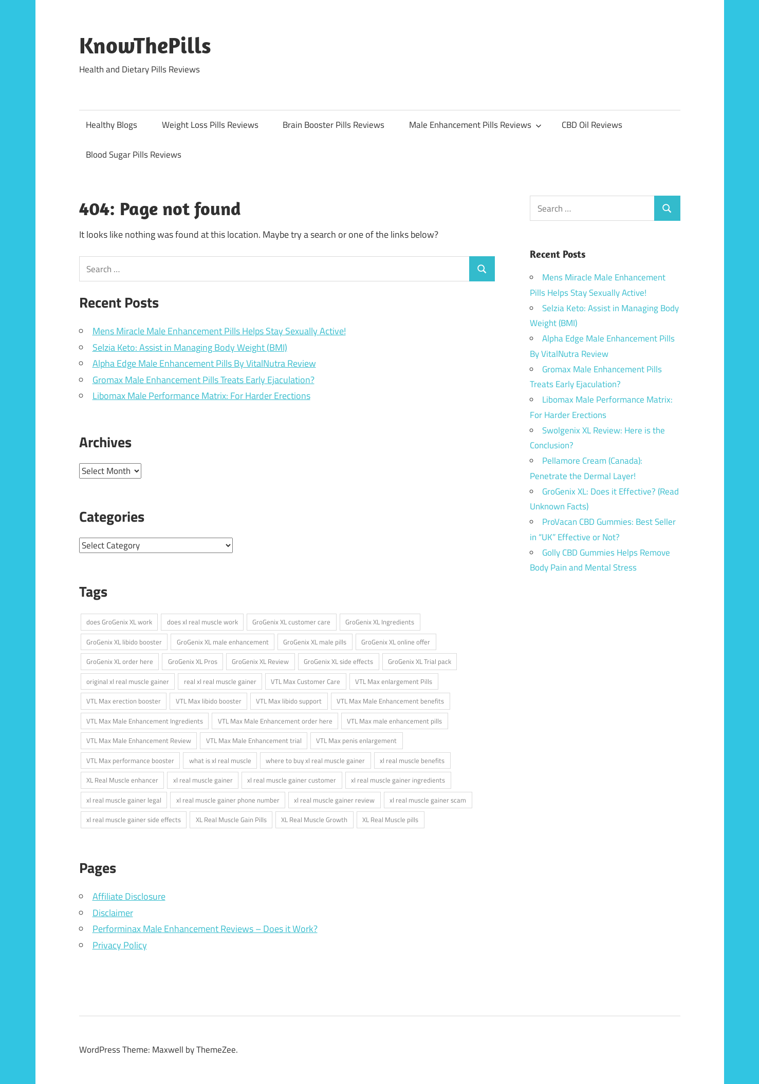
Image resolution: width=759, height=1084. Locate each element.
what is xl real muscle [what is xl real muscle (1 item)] (220, 760)
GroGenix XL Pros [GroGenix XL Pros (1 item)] (192, 661)
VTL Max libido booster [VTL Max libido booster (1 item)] (209, 701)
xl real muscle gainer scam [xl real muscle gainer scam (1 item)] (428, 800)
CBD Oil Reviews (592, 124)
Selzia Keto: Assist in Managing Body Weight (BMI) (189, 347)
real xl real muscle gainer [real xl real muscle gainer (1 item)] (220, 681)
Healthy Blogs (111, 124)
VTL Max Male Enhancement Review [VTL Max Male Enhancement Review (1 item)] (138, 740)
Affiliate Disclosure (128, 896)
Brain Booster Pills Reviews (333, 124)
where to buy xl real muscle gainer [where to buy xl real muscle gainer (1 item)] (315, 760)
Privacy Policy (119, 945)
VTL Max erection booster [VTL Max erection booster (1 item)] (123, 701)
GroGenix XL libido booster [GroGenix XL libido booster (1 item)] (124, 642)
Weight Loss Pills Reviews (210, 124)
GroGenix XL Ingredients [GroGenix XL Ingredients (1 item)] (379, 622)
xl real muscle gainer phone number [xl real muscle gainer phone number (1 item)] (228, 800)
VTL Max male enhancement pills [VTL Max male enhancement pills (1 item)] (394, 721)
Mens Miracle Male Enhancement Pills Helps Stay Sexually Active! (219, 331)
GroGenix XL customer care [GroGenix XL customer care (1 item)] (291, 622)
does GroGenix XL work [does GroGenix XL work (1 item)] (119, 622)
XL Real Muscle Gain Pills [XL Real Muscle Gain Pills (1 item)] (231, 819)
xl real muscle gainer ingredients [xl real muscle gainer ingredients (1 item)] (398, 780)
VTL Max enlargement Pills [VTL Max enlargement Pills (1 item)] (393, 681)
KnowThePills (145, 45)
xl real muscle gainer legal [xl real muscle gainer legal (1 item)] (123, 800)
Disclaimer (112, 913)
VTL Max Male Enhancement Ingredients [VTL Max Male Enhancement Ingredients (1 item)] (144, 721)
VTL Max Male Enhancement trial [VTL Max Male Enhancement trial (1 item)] (254, 740)
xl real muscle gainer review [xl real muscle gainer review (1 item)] (334, 800)
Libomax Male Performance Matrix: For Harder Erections (201, 396)
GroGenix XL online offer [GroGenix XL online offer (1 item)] (395, 642)
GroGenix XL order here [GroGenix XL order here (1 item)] (119, 661)
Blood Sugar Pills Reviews (133, 154)
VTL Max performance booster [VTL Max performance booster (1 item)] (130, 760)
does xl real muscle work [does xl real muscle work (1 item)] (202, 622)
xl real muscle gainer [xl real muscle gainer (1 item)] (203, 780)
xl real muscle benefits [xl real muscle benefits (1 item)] (412, 760)
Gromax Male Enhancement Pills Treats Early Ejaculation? (203, 380)
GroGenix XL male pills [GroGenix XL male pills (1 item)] (314, 642)
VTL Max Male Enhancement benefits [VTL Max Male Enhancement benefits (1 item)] (390, 701)
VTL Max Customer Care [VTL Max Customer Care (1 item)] (305, 681)
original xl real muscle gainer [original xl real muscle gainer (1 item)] (127, 681)
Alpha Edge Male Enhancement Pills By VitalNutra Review (204, 363)
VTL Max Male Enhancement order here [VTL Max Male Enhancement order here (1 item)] (275, 721)
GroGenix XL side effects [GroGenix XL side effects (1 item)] (338, 661)
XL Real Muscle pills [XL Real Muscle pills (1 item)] (390, 819)
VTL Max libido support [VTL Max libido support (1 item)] (289, 701)
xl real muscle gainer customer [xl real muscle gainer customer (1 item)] (291, 780)
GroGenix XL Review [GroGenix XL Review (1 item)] (260, 661)
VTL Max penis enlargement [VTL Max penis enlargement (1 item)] (356, 740)
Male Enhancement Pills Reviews (475, 124)
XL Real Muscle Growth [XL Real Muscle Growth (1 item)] (314, 819)
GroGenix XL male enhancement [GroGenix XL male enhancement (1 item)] (223, 642)
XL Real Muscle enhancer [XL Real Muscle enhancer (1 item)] (122, 780)
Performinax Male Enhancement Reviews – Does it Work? (205, 929)
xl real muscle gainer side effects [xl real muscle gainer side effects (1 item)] (133, 819)
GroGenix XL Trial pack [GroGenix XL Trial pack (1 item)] (419, 661)
